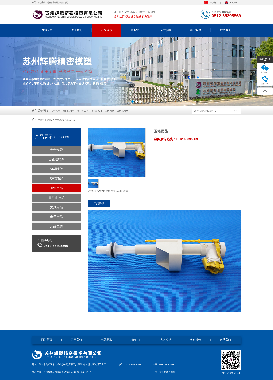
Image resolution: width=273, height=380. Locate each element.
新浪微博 (110, 190)
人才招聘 (166, 30)
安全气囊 (55, 111)
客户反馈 (195, 30)
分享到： (92, 190)
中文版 (210, 2)
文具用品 (56, 207)
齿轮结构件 (68, 111)
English (231, 2)
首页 (50, 119)
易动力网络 (169, 372)
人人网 (119, 190)
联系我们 (225, 30)
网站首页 (47, 30)
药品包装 (56, 226)
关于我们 (76, 30)
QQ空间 (102, 190)
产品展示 (106, 30)
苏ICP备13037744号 (81, 372)
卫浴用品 (109, 111)
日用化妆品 (122, 111)
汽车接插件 (82, 111)
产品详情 (99, 203)
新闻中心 (136, 30)
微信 (125, 190)
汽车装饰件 (96, 111)
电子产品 (56, 217)
